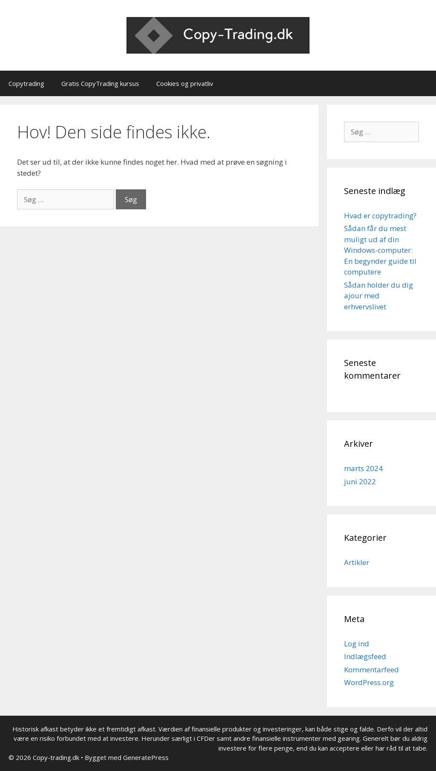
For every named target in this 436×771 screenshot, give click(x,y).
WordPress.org (369, 682)
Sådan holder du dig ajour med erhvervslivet (378, 295)
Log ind (356, 643)
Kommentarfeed (371, 669)
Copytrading (26, 83)
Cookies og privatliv (184, 83)
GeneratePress (146, 757)
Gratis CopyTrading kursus (100, 83)
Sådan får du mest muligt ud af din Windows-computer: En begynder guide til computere (380, 250)
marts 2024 (363, 468)
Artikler (356, 562)
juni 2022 (360, 481)
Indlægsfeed (365, 656)
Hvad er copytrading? (380, 215)
